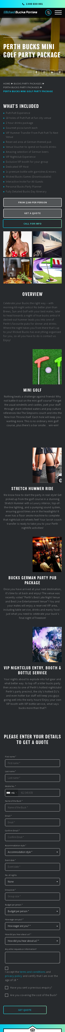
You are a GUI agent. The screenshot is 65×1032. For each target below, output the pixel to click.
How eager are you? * (14, 919)
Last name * (10, 771)
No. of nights (11, 875)
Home (6, 83)
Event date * (10, 860)
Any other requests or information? (21, 949)
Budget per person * (14, 905)
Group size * (10, 890)
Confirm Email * (12, 831)
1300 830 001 (32, 3)
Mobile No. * (10, 786)
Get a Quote (32, 213)
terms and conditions (32, 971)
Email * (8, 816)
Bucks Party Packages (28, 83)
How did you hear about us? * (18, 934)
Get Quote (25, 1009)
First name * (10, 757)
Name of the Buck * (14, 801)
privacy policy (13, 976)
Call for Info (33, 223)
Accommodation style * (15, 846)
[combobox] (11, 793)
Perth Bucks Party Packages (21, 87)
